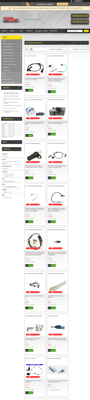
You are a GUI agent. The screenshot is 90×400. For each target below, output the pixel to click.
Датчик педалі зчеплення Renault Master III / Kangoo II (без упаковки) (56, 254)
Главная (4, 31)
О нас (21, 31)
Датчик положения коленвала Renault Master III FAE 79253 (55, 296)
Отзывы (4, 76)
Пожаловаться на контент (40, 398)
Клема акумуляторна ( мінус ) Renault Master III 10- (33, 254)
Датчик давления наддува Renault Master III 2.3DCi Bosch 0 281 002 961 (78, 80)
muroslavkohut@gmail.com (10, 186)
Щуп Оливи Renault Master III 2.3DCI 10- (77, 210)
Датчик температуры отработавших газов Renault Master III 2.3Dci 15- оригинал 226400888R (33, 166)
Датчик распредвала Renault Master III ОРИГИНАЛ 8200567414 (34, 335)
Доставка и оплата (41, 31)
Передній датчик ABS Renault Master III (77, 254)
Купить (30, 90)
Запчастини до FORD (8, 61)
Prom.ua (51, 397)
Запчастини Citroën (8, 49)
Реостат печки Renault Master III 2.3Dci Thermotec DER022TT (33, 375)
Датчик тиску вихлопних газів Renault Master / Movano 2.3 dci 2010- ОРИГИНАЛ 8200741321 (77, 336)
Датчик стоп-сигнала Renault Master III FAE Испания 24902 (33, 296)
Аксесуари (6, 67)
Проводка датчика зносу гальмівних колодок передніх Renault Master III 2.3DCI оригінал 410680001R (78, 166)
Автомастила (6, 70)
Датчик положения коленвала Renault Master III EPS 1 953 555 (56, 122)
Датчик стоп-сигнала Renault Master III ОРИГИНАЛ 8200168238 (34, 122)
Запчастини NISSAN (8, 58)
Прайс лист (53, 31)
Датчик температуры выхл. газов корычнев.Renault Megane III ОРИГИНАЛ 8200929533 (56, 80)
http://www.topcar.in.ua (9, 181)
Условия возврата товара (8, 82)
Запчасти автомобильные (9, 64)
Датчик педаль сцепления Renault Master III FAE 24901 (78, 296)
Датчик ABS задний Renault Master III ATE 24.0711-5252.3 (34, 79)
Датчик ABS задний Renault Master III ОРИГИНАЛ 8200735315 (56, 335)
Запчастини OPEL (8, 55)
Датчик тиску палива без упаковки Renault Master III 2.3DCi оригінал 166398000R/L (34, 211)
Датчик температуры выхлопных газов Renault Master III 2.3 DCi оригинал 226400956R (56, 166)
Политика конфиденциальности (53, 398)
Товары (12, 31)
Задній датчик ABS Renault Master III (56, 210)
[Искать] (86, 31)
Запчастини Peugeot (8, 52)
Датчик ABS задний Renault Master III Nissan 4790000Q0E (78, 375)
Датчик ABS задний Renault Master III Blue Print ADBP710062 (78, 122)
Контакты (29, 31)
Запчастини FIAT (7, 46)
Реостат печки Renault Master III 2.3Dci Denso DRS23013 (55, 375)
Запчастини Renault (8, 43)
